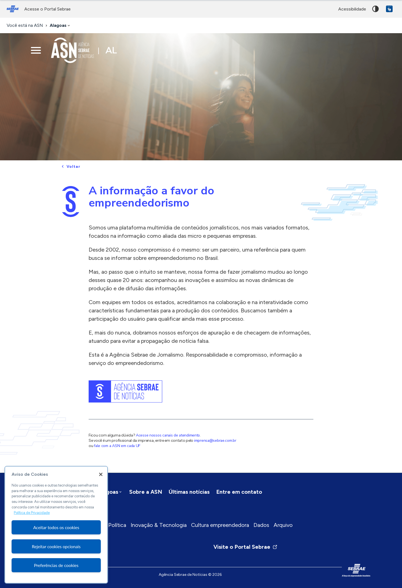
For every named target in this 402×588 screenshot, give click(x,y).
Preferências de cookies (56, 565)
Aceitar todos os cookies (56, 527)
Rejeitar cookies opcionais (56, 546)
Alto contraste (375, 9)
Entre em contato (239, 491)
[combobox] (60, 25)
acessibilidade (352, 9)
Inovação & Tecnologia (159, 525)
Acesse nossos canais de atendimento (168, 435)
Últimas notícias (189, 491)
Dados (261, 525)
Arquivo (283, 525)
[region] (56, 525)
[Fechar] (101, 474)
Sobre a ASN (145, 491)
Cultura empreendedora (220, 525)
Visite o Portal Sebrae (245, 547)
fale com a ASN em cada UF (117, 445)
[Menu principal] (36, 50)
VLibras (389, 9)
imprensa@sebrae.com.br (215, 440)
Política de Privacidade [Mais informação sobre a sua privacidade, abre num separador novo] (32, 513)
